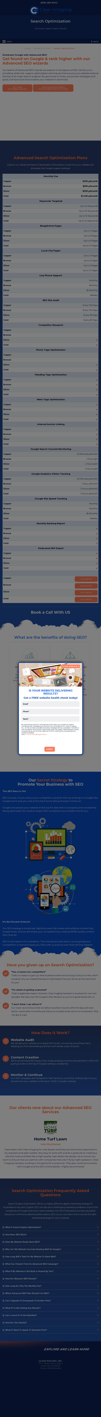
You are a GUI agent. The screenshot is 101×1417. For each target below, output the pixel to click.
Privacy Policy (30, 734)
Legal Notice (42, 734)
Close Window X (70, 666)
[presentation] (50, 741)
